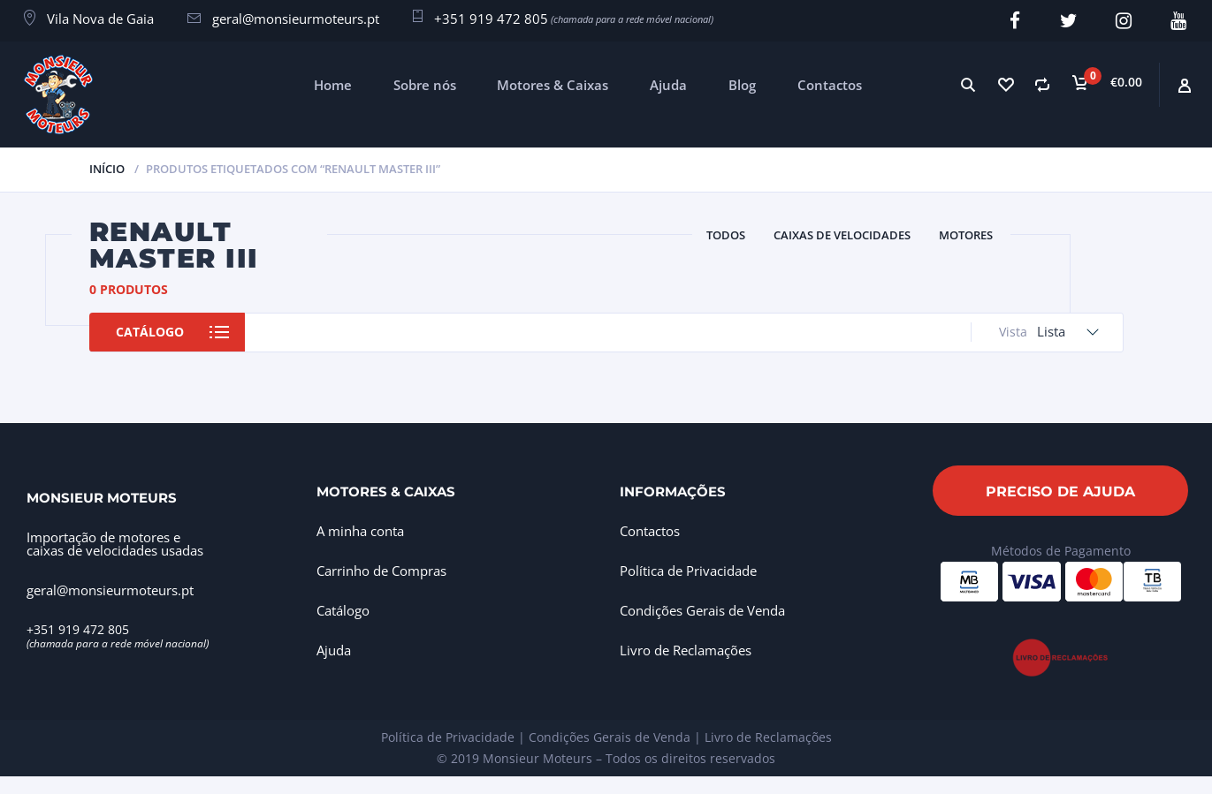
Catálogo (152, 331)
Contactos (829, 84)
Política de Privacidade (688, 569)
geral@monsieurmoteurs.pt (295, 18)
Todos (725, 235)
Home (333, 84)
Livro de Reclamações (685, 649)
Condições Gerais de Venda (702, 609)
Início (107, 168)
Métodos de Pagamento (1061, 549)
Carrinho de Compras (381, 569)
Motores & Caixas (552, 84)
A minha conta (360, 530)
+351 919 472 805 (491, 18)
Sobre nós (424, 84)
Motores (966, 235)
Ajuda (668, 84)
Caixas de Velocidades (842, 235)
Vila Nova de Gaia (100, 18)
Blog (742, 84)
